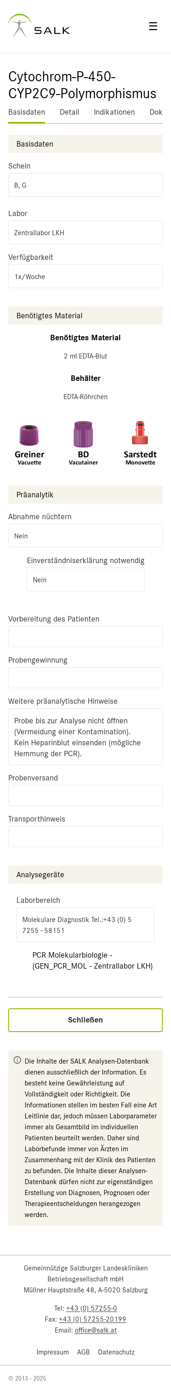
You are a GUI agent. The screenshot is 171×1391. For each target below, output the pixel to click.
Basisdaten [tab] (26, 111)
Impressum (52, 1352)
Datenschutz (116, 1352)
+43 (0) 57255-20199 (92, 1319)
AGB (83, 1352)
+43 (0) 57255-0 (91, 1308)
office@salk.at (96, 1330)
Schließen (85, 1020)
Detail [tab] (69, 111)
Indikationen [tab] (114, 111)
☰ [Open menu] (153, 26)
